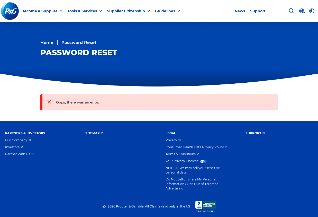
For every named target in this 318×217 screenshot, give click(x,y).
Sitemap (94, 133)
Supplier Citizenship (126, 11)
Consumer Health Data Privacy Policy (197, 147)
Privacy (173, 140)
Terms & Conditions (182, 154)
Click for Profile (205, 206)
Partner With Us (19, 154)
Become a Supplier (39, 11)
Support (258, 11)
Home (46, 42)
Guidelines (165, 11)
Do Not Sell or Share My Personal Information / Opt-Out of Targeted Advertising (192, 183)
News (240, 11)
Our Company (18, 140)
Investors (14, 147)
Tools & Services (82, 11)
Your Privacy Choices (186, 161)
